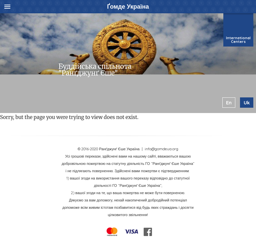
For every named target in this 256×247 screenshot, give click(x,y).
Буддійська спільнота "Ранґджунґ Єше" (94, 69)
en (229, 102)
